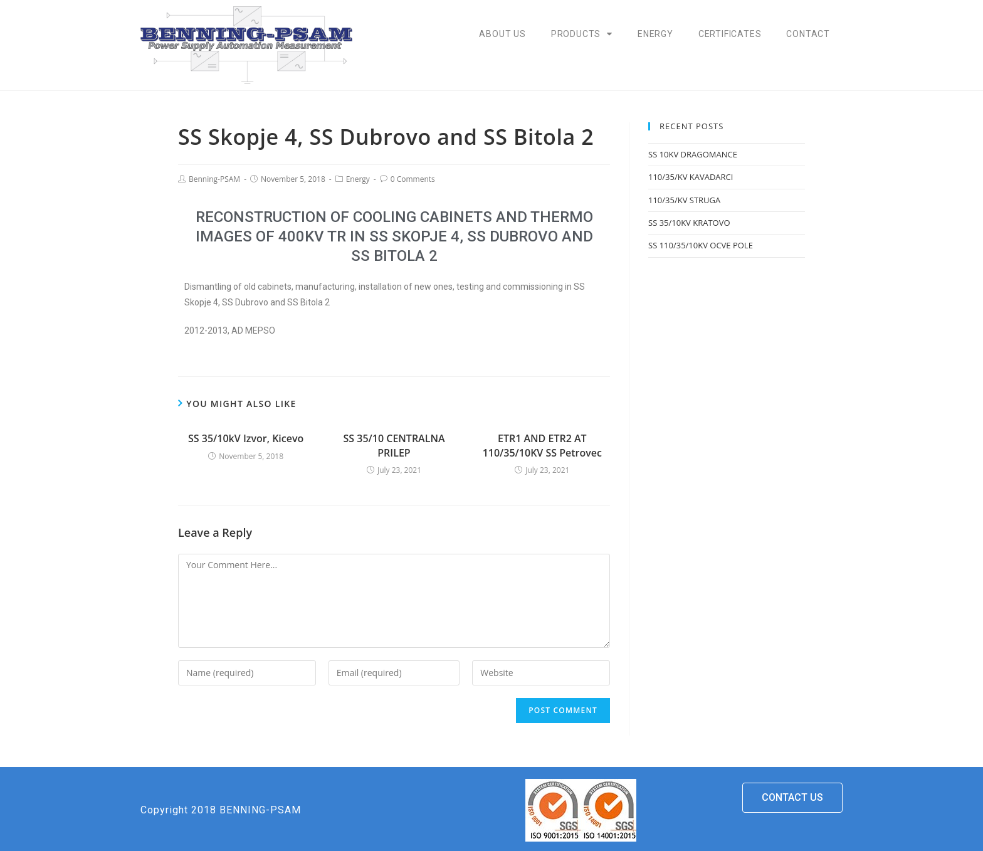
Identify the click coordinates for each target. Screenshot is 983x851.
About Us (502, 34)
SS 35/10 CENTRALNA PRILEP (394, 445)
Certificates (730, 34)
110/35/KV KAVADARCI (690, 176)
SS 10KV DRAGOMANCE (692, 154)
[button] (792, 798)
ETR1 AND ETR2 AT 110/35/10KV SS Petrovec (542, 445)
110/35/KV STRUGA (684, 200)
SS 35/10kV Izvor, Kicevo (245, 438)
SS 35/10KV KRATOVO (689, 222)
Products (581, 34)
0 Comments (413, 179)
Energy (655, 34)
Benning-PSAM (214, 179)
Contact (808, 34)
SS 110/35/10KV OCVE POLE (700, 245)
